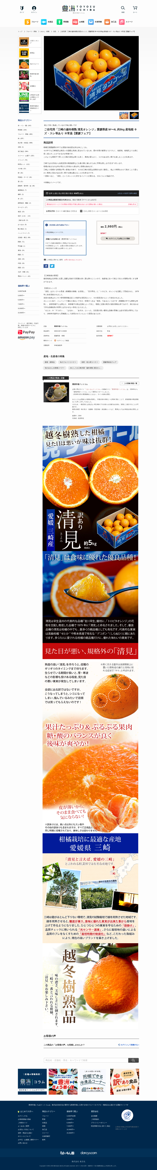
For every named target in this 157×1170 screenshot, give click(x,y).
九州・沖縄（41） (24, 272)
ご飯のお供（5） (23, 220)
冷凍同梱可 (46, 1136)
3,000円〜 (21, 295)
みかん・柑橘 (44, 31)
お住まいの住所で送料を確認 (127, 193)
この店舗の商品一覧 (130, 383)
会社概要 (94, 1116)
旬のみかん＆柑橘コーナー (55, 368)
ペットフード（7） (24, 233)
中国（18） (21, 263)
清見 (54, 31)
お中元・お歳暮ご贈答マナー (28, 1140)
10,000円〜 (21, 308)
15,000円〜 (21, 313)
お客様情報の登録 (24, 1119)
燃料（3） (21, 194)
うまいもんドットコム (92, 389)
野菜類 (63, 22)
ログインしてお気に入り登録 (118, 238)
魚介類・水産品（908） (26, 143)
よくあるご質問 (23, 1126)
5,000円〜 (21, 300)
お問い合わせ (22, 1143)
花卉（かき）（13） (24, 216)
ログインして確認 (63, 340)
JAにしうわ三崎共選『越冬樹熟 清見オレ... (86, 368)
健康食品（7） (23, 190)
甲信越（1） (22, 246)
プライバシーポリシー (99, 1123)
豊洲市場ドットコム (60, 326)
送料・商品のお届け (25, 1133)
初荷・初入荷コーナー (90, 362)
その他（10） (22, 168)
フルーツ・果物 (31, 31)
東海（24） (21, 250)
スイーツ (126, 22)
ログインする (22, 1116)
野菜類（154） (23, 130)
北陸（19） (21, 259)
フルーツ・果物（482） (26, 134)
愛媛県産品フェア (109, 362)
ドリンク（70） (23, 160)
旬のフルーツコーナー (68, 362)
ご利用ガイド (22, 1123)
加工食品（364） (23, 151)
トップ (20, 31)
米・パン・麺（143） (25, 125)
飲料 (43, 1140)
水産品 (47, 22)
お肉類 (78, 22)
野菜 (43, 1119)
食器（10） (21, 212)
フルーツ (31, 22)
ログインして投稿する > (130, 1045)
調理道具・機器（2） (25, 203)
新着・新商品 (50, 362)
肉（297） (21, 138)
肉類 (43, 1126)
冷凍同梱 (95, 22)
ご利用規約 (95, 1119)
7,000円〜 (21, 304)
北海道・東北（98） (24, 237)
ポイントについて (24, 1136)
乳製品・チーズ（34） (25, 177)
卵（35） (21, 173)
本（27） (21, 199)
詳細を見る (132, 204)
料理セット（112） (24, 164)
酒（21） (21, 181)
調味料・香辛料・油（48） (27, 186)
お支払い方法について (26, 1129)
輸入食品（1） (23, 229)
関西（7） (21, 255)
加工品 (110, 22)
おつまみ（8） (23, 224)
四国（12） (21, 267)
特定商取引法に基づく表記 (100, 1126)
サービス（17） (23, 207)
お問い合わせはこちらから (73, 260)
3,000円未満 (22, 291)
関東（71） (21, 242)
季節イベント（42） (24, 276)
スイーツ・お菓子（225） (26, 156)
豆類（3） (21, 147)
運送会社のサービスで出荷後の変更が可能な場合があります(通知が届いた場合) (74, 204)
